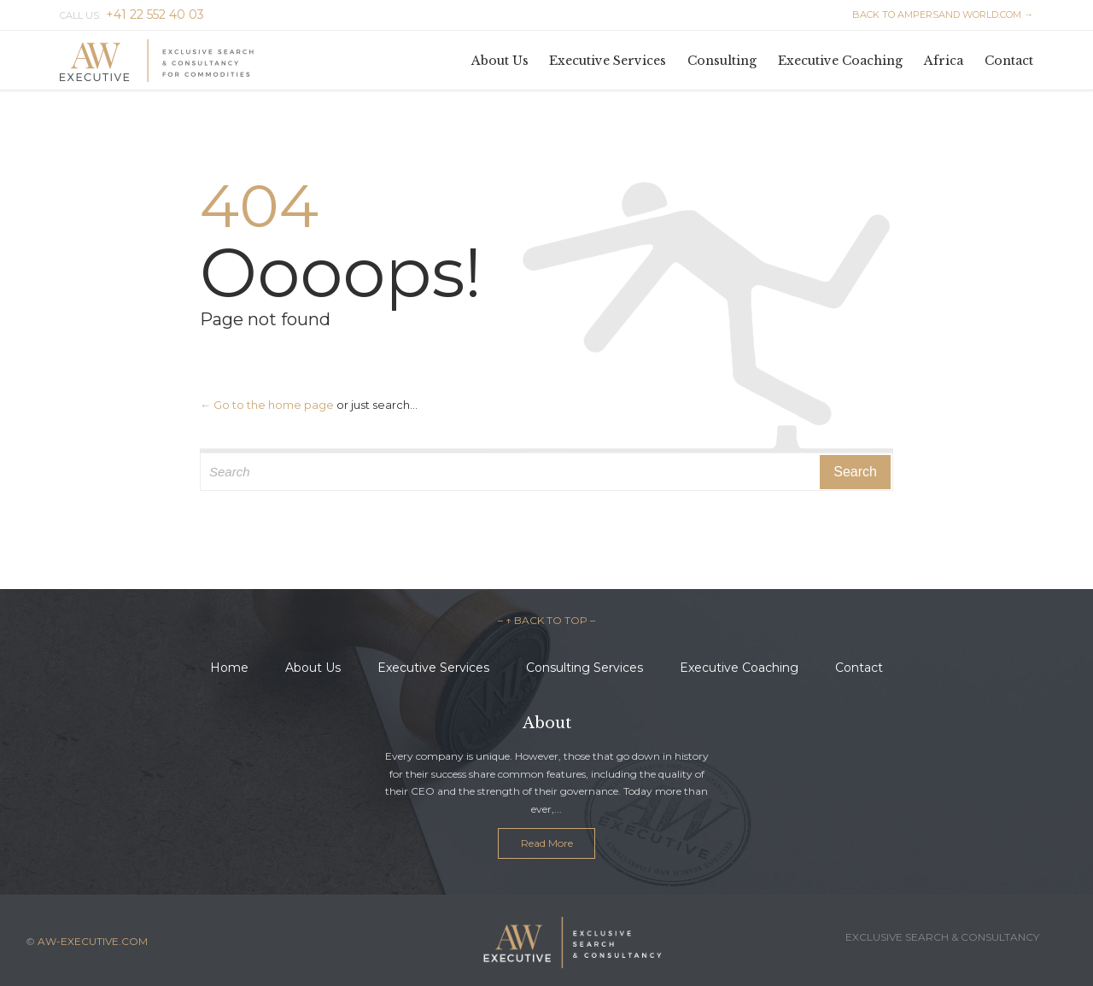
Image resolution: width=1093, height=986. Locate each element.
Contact (859, 667)
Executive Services (433, 667)
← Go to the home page (267, 404)
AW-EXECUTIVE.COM (93, 941)
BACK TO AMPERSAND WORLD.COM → (942, 14)
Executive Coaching (739, 667)
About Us (313, 667)
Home (229, 667)
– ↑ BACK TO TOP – (546, 620)
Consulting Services (584, 667)
